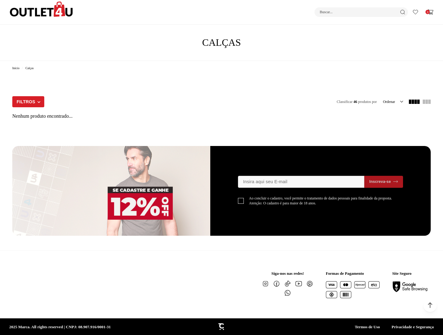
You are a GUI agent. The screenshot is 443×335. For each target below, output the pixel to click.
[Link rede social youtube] (299, 283)
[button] (430, 305)
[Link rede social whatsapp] (287, 293)
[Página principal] (41, 12)
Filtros (26, 101)
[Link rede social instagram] (265, 283)
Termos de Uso (367, 327)
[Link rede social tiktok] (287, 283)
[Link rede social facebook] (276, 283)
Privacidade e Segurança (413, 327)
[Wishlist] (415, 12)
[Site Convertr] (221, 326)
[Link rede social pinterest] (310, 283)
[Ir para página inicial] (15, 68)
